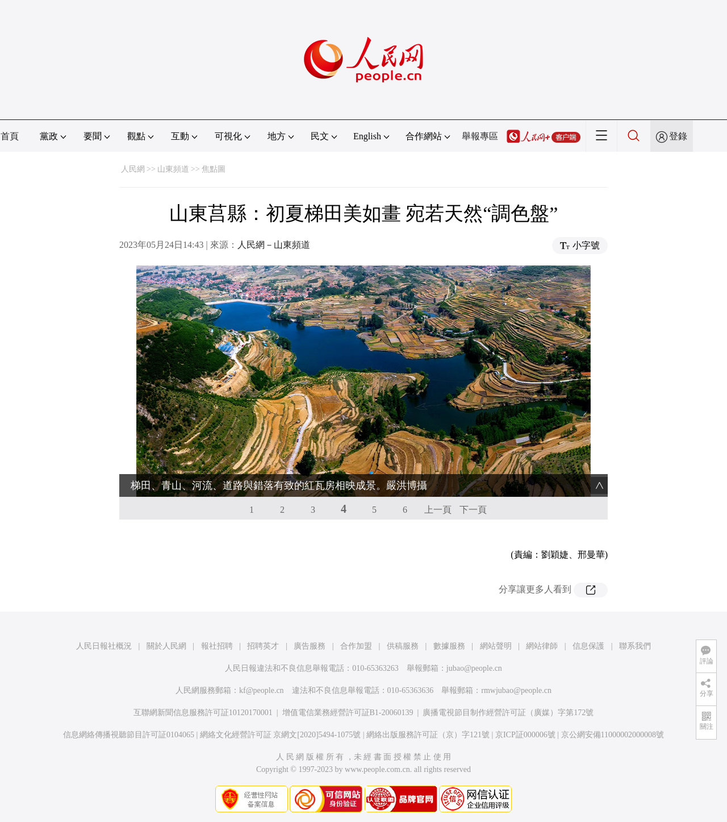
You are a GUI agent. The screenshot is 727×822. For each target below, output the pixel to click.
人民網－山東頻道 (273, 245)
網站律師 (542, 646)
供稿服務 (403, 646)
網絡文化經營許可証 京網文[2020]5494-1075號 (280, 734)
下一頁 (473, 509)
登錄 (678, 136)
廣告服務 (309, 646)
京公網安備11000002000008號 (612, 734)
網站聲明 (496, 646)
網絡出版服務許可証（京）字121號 (428, 734)
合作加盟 (356, 646)
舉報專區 (480, 136)
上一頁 (438, 509)
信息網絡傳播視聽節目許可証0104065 (128, 734)
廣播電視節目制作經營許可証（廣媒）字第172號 (508, 712)
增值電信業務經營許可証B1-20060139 (347, 712)
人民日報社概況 (104, 646)
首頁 (10, 136)
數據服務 (449, 646)
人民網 (133, 169)
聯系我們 (635, 646)
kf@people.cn (261, 690)
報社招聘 (217, 646)
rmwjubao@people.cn (516, 690)
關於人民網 (166, 646)
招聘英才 (263, 646)
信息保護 (588, 646)
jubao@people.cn (474, 668)
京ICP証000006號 (525, 734)
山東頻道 (173, 169)
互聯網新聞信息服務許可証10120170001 (203, 712)
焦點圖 (213, 169)
